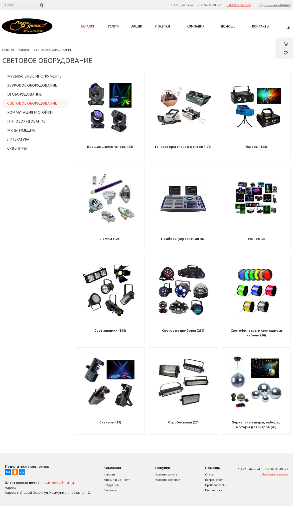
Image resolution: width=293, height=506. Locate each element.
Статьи (210, 474)
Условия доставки (167, 479)
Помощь (212, 467)
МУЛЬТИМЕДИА (21, 130)
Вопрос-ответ (214, 479)
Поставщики (213, 490)
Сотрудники (112, 485)
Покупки (162, 467)
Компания (112, 467)
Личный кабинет (277, 5)
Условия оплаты (166, 474)
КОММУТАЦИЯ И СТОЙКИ (30, 112)
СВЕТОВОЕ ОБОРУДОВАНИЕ (53, 50)
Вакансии (110, 490)
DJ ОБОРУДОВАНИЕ (24, 94)
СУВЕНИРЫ (17, 148)
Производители (215, 485)
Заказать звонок (239, 5)
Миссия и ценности (117, 479)
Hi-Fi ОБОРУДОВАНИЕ (26, 121)
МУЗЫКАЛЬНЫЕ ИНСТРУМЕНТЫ (34, 76)
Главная (8, 50)
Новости (109, 474)
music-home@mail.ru (58, 482)
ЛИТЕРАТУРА (18, 139)
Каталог (23, 50)
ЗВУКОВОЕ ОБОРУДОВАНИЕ (32, 85)
